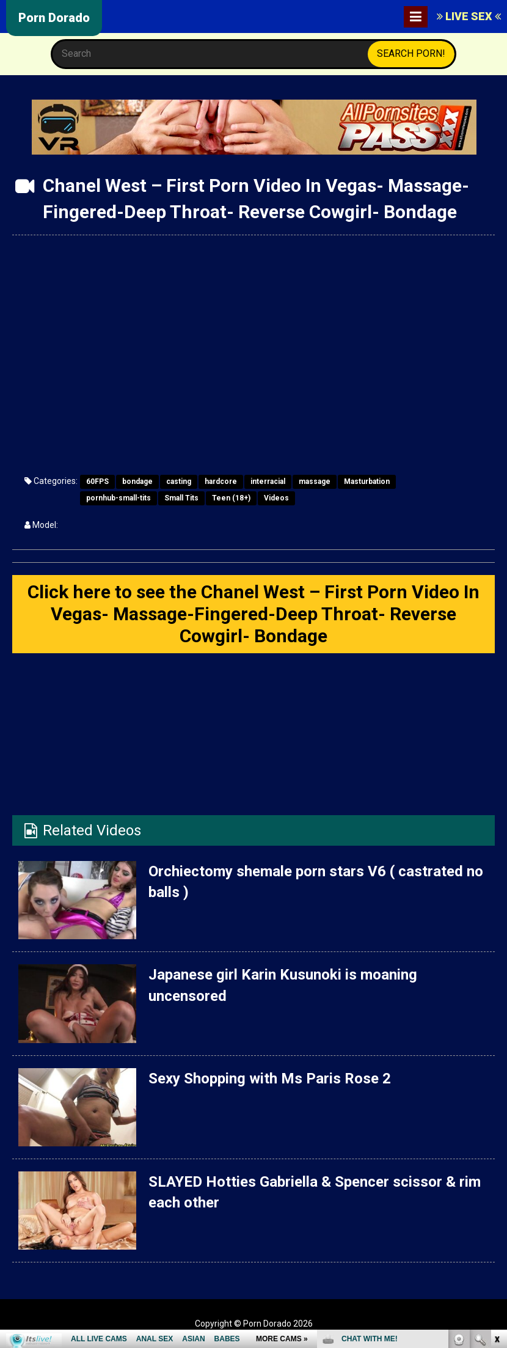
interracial (267, 481)
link (496, 1157)
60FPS (97, 481)
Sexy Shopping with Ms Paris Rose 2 (269, 1078)
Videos (276, 498)
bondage (137, 481)
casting (178, 481)
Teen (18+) (231, 498)
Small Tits (181, 498)
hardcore (221, 481)
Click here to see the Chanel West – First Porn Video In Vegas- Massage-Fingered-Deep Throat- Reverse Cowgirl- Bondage (253, 614)
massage (314, 481)
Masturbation (367, 481)
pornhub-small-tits (118, 498)
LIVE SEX (469, 16)
